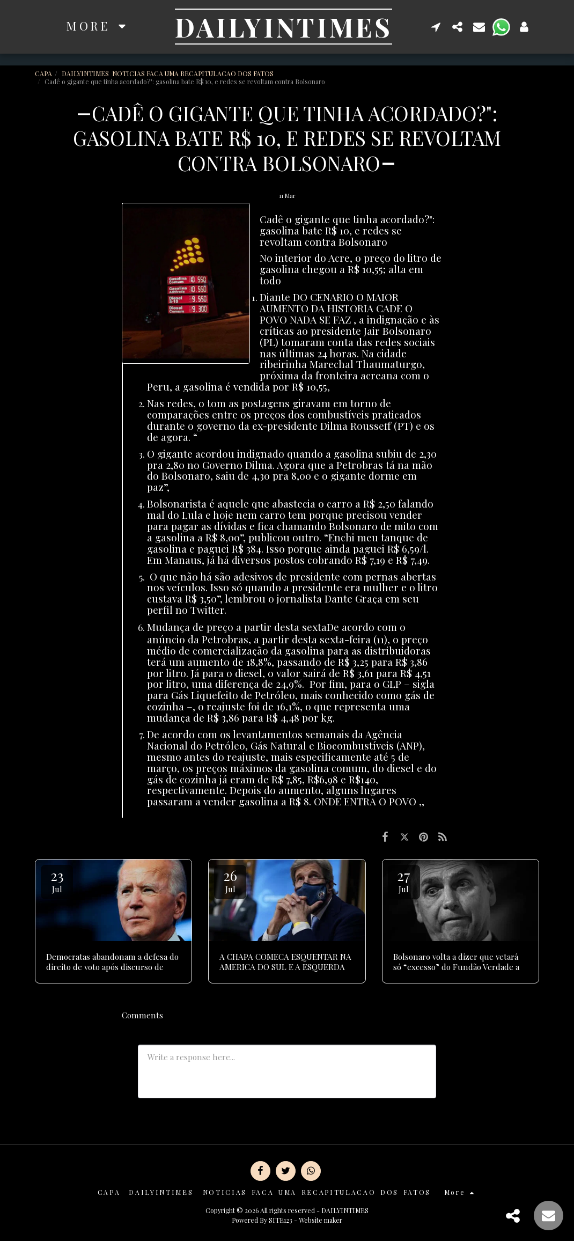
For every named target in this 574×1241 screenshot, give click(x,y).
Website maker (320, 1220)
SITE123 (280, 1220)
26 (230, 880)
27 (404, 880)
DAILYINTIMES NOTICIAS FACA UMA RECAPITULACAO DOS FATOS (168, 73)
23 (57, 880)
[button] (436, 26)
